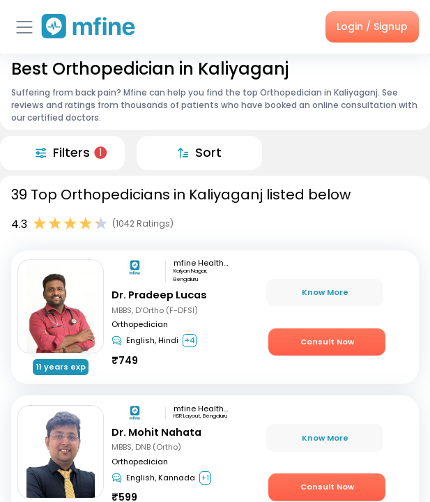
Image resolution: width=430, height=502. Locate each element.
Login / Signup (372, 26)
